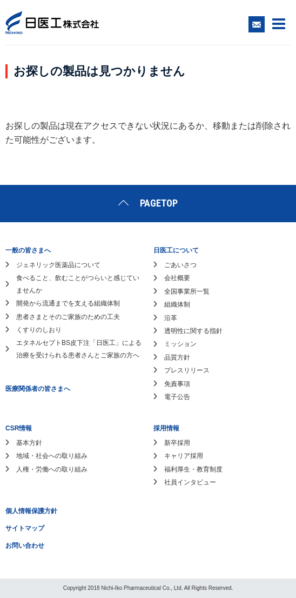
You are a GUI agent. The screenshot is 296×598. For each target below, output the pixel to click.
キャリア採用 (183, 456)
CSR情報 (18, 428)
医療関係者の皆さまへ (37, 389)
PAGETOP (159, 203)
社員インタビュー (190, 482)
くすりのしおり (39, 330)
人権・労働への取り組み (52, 469)
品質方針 (177, 357)
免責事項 (177, 384)
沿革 (170, 318)
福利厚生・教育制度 (193, 469)
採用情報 (166, 428)
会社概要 (177, 278)
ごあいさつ (180, 265)
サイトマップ (24, 528)
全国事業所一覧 (187, 291)
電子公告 (177, 397)
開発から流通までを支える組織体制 (68, 303)
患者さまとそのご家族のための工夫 (68, 317)
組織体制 (177, 304)
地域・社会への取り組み (52, 456)
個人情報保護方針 (31, 511)
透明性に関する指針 (193, 331)
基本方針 (29, 443)
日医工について (176, 250)
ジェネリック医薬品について (58, 265)
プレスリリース (187, 370)
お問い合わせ (24, 545)
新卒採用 (177, 443)
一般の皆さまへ (28, 250)
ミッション (180, 344)
